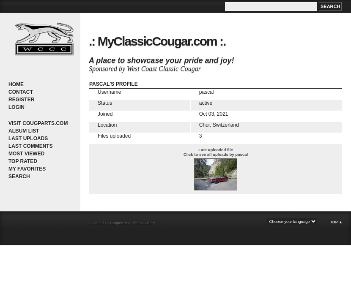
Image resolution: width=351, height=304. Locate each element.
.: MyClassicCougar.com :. (157, 41)
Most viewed (26, 154)
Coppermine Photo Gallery (132, 223)
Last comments (30, 146)
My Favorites (27, 169)
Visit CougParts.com (38, 123)
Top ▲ (336, 222)
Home (16, 84)
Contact (20, 92)
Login (16, 107)
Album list (23, 131)
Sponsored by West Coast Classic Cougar (145, 68)
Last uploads (28, 138)
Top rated (22, 161)
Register (21, 100)
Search (19, 176)
